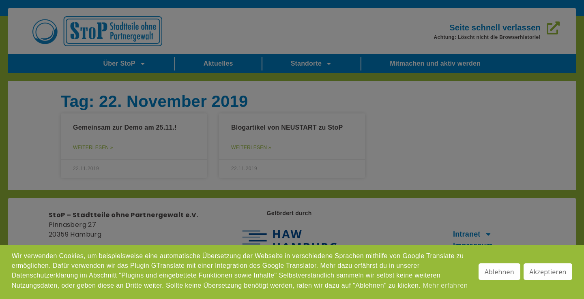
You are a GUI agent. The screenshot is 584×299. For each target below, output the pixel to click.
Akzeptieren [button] (547, 271)
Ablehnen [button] (499, 271)
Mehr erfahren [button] (445, 285)
